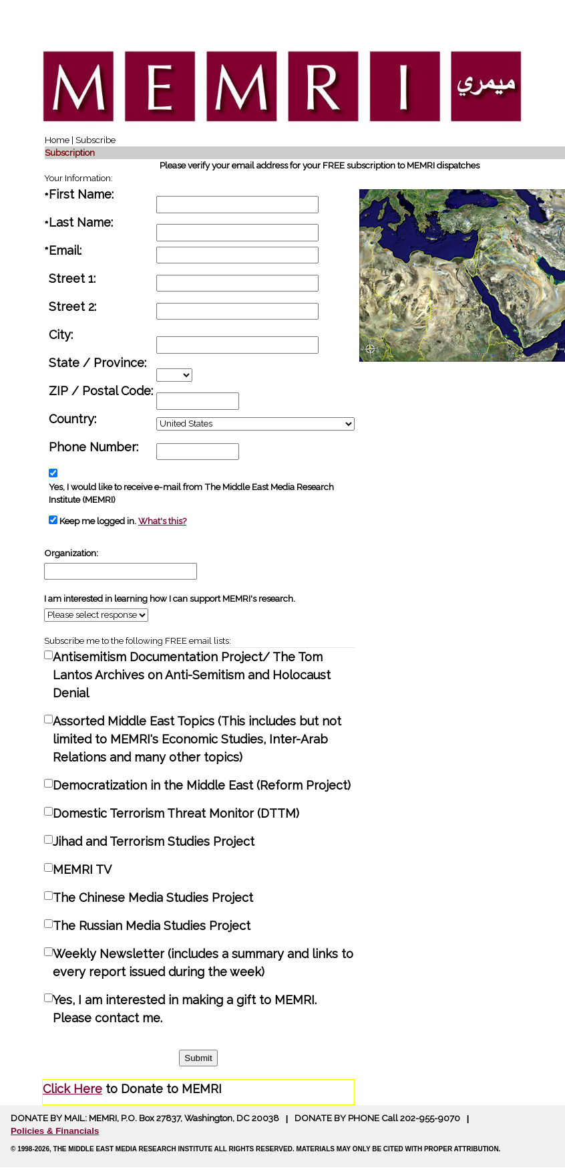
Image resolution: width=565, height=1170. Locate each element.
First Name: (83, 194)
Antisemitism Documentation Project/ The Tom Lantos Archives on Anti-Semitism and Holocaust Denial (192, 675)
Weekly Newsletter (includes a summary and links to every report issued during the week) (203, 963)
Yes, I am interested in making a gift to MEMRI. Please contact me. (185, 1009)
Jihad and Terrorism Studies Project (153, 841)
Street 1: (74, 278)
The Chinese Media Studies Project (153, 898)
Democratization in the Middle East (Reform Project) (202, 785)
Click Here (72, 1089)
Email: (67, 250)
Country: (74, 419)
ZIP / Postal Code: (102, 391)
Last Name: (82, 222)
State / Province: (99, 363)
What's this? (162, 520)
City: (62, 335)
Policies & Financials (55, 1131)
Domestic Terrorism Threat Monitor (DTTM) (176, 813)
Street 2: (74, 307)
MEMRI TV (82, 869)
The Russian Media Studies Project (151, 926)
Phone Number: (95, 447)
